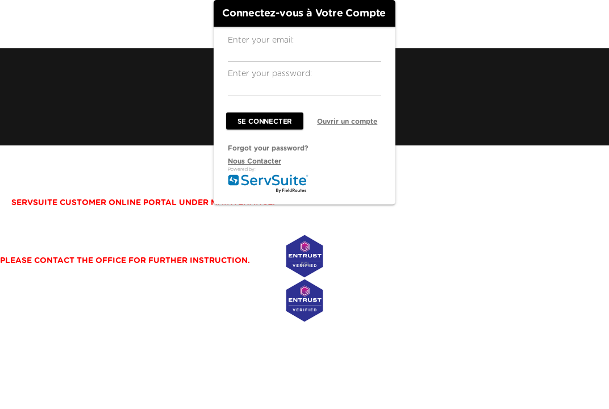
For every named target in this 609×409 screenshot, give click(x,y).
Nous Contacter (254, 161)
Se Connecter (265, 121)
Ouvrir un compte (347, 121)
